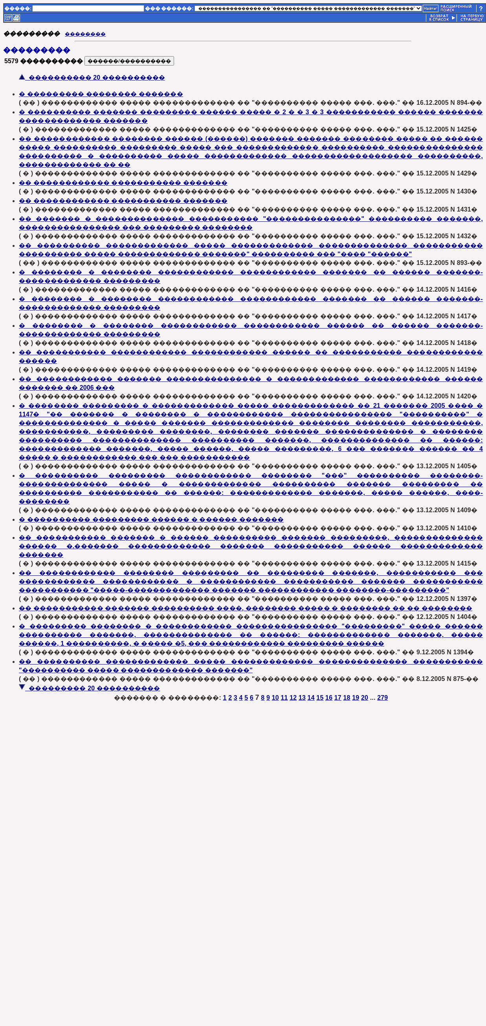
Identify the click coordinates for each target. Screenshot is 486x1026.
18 (346, 697)
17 (337, 697)
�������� (85, 34)
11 (284, 697)
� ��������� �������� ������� (101, 94)
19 (355, 697)
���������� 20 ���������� (92, 77)
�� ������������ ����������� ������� (123, 182)
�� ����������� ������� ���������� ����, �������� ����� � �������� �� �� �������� (245, 608)
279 (382, 697)
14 (311, 697)
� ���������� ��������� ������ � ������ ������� (151, 519)
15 (319, 697)
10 (275, 697)
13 (302, 697)
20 (364, 697)
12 (293, 697)
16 (328, 697)
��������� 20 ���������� (89, 688)
